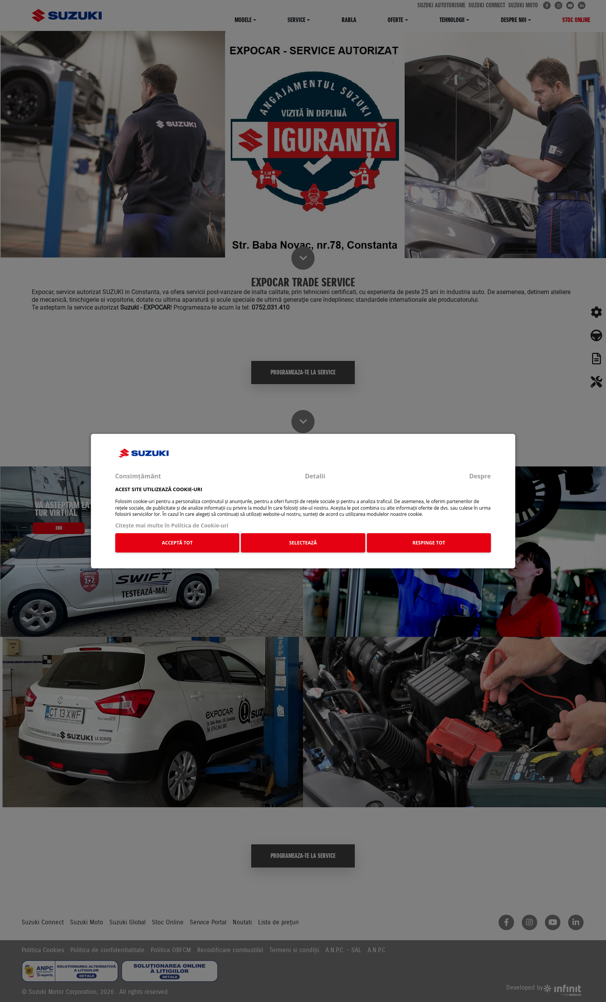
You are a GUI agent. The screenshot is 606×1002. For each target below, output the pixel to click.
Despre (480, 476)
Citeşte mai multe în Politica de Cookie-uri (171, 525)
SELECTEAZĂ (303, 542)
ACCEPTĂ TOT (177, 542)
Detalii (315, 476)
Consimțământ (138, 476)
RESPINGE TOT (428, 542)
